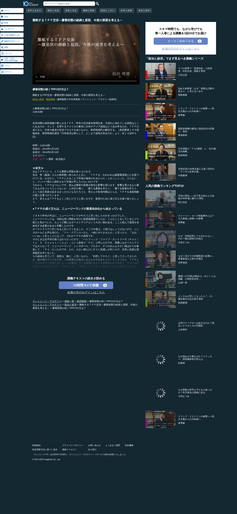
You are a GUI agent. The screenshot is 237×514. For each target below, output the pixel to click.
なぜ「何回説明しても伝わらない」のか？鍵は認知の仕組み (196, 237)
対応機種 (129, 445)
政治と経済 (144, 10)
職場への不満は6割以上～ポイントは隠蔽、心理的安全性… (197, 277)
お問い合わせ (94, 445)
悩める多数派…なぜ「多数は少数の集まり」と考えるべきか (196, 89)
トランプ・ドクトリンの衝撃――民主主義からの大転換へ (196, 109)
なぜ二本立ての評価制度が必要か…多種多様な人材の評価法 (196, 257)
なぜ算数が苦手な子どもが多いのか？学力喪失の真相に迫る (195, 391)
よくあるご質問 (112, 445)
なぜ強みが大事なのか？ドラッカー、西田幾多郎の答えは (195, 357)
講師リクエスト (69, 449)
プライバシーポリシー (72, 445)
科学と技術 (126, 10)
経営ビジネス (107, 10)
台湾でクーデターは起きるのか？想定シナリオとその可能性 (196, 324)
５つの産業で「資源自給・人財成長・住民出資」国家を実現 (195, 69)
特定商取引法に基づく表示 (44, 449)
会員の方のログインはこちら (86, 292)
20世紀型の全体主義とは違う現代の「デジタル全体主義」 (196, 170)
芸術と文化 (71, 10)
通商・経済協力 (56, 159)
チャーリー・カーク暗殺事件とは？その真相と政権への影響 (196, 217)
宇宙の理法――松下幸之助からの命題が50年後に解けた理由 (196, 197)
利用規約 (36, 445)
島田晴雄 (50, 99)
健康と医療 (88, 10)
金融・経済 (39, 159)
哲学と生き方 (34, 10)
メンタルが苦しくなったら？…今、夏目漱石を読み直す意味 (196, 297)
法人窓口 (92, 449)
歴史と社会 (53, 10)
